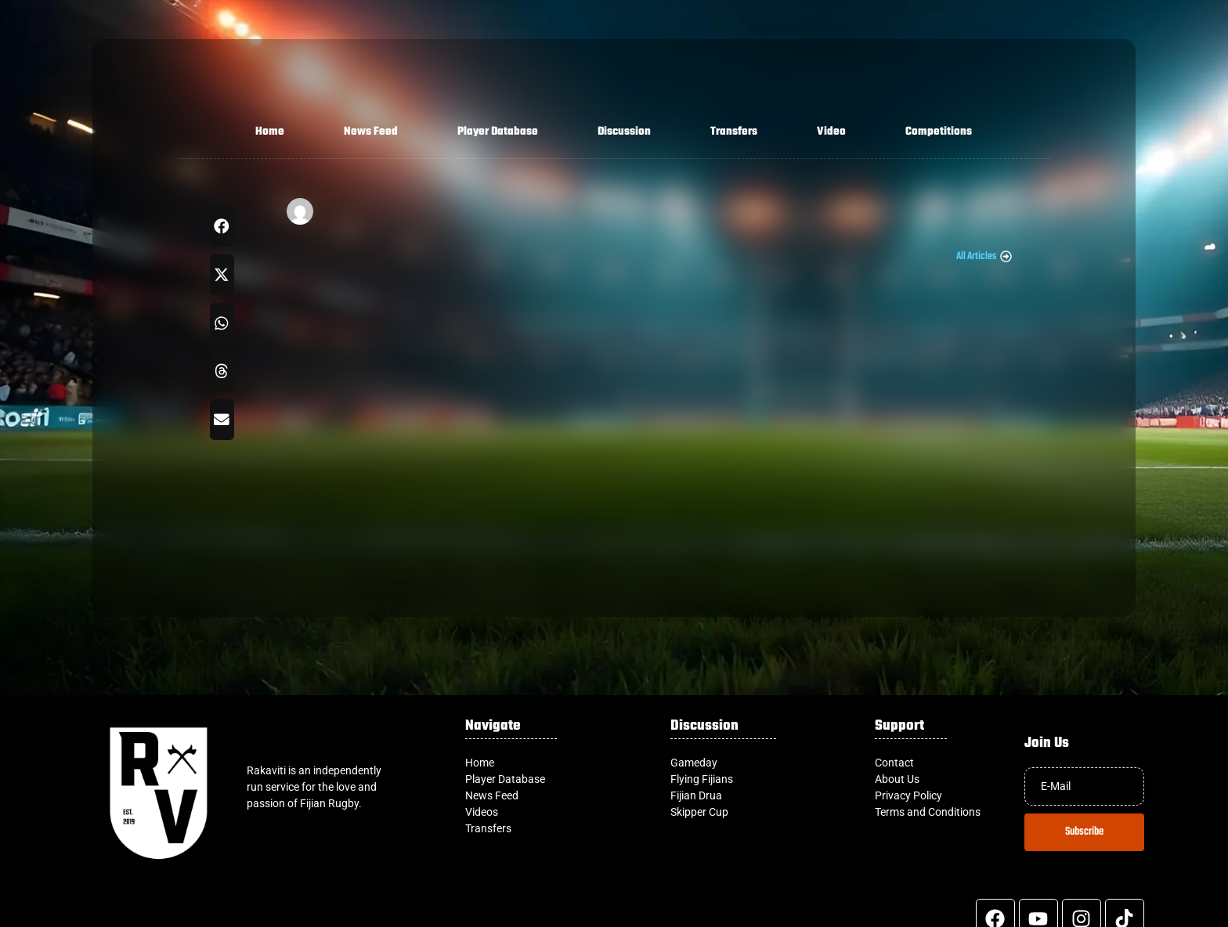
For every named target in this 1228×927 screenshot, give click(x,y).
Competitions (938, 132)
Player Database (497, 132)
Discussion (624, 132)
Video (831, 132)
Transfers (733, 132)
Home (269, 132)
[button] (222, 226)
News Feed (371, 132)
